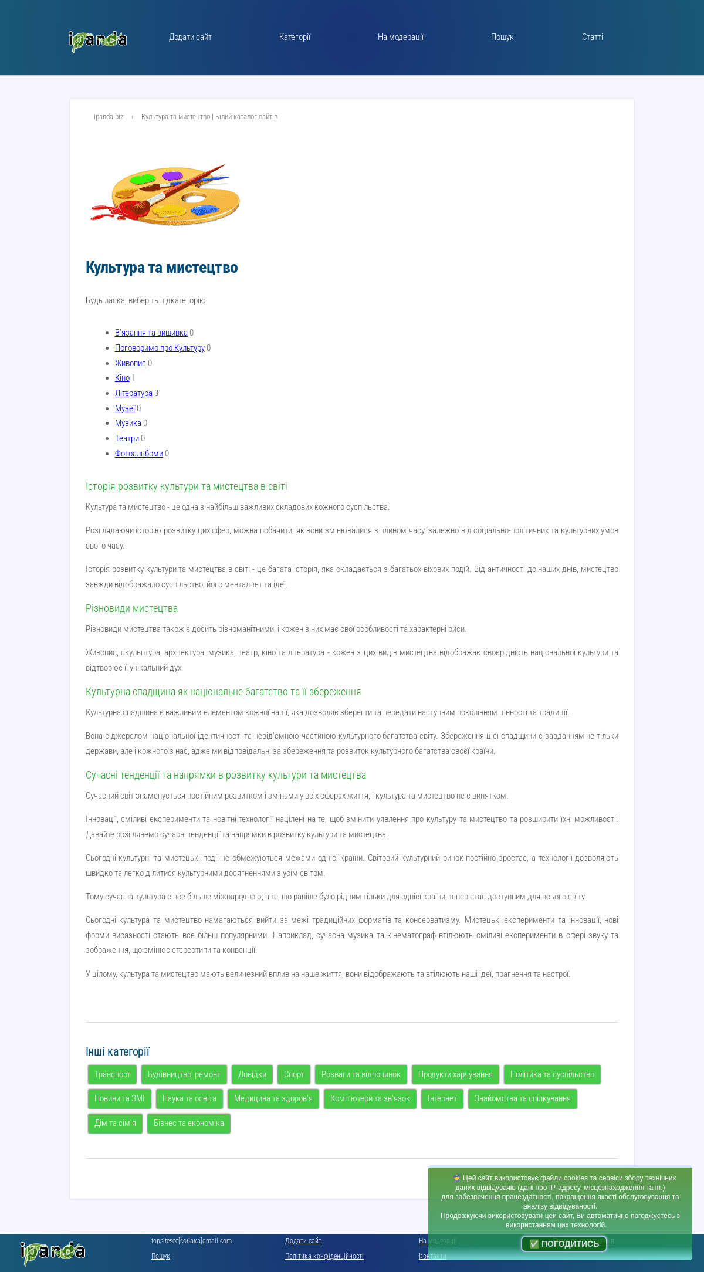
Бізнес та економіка (189, 1123)
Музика (128, 423)
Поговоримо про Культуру (160, 348)
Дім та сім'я (115, 1123)
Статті (592, 37)
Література (134, 393)
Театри (127, 438)
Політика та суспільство (552, 1074)
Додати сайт (190, 37)
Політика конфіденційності (324, 1256)
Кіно (122, 378)
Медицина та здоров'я (273, 1098)
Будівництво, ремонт (184, 1074)
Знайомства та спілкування (523, 1098)
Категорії (294, 37)
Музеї (125, 408)
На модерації (401, 37)
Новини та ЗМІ (119, 1098)
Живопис (130, 363)
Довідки (252, 1074)
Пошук (502, 37)
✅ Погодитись (564, 1244)
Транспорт (112, 1074)
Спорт (294, 1074)
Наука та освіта (189, 1098)
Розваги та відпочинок (361, 1074)
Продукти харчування (455, 1074)
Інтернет (442, 1098)
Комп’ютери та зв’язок (370, 1098)
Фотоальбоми (139, 453)
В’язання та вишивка (151, 332)
